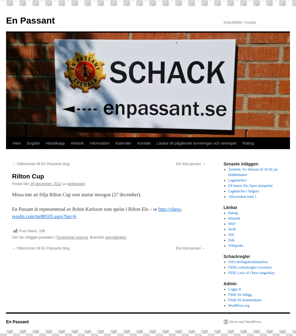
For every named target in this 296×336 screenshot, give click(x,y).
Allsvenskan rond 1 (242, 196)
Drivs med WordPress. (246, 322)
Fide (231, 240)
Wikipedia (235, 245)
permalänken (115, 237)
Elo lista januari (190, 164)
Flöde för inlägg (240, 294)
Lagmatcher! (237, 180)
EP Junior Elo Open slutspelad (250, 186)
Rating (248, 143)
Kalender (123, 143)
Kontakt (144, 143)
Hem (17, 143)
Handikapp (55, 143)
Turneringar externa (72, 237)
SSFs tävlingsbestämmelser (248, 262)
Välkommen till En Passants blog (40, 164)
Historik (77, 143)
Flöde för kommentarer (245, 300)
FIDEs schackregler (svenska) (250, 267)
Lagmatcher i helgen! (243, 191)
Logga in (234, 289)
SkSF (232, 229)
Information (100, 143)
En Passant (30, 20)
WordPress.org (238, 305)
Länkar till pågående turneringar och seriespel (196, 143)
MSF (232, 224)
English (33, 143)
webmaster (76, 184)
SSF (231, 235)
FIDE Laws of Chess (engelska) (251, 273)
